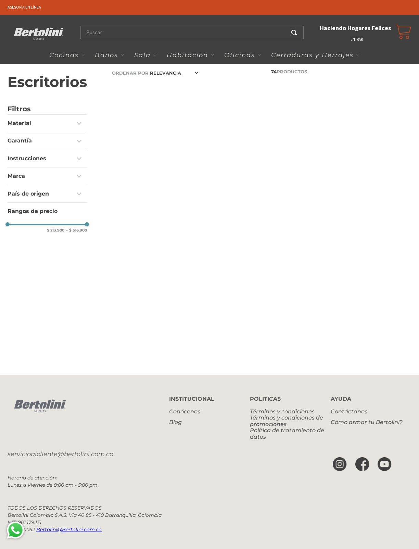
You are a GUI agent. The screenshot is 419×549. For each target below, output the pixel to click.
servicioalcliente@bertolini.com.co (60, 454)
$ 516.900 (76, 230)
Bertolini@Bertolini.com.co (69, 529)
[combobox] (194, 32)
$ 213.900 (55, 230)
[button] (47, 123)
